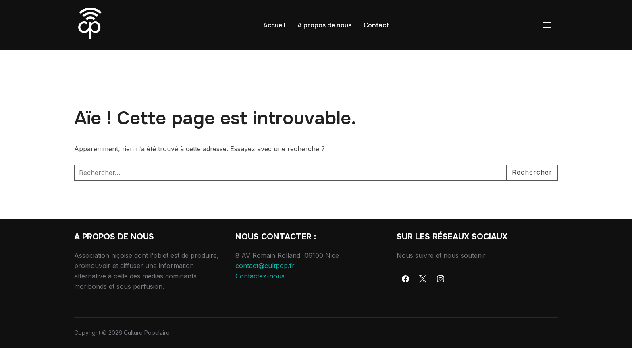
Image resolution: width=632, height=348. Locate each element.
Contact (376, 25)
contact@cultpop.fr (265, 266)
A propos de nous (324, 25)
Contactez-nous (260, 276)
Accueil (274, 25)
